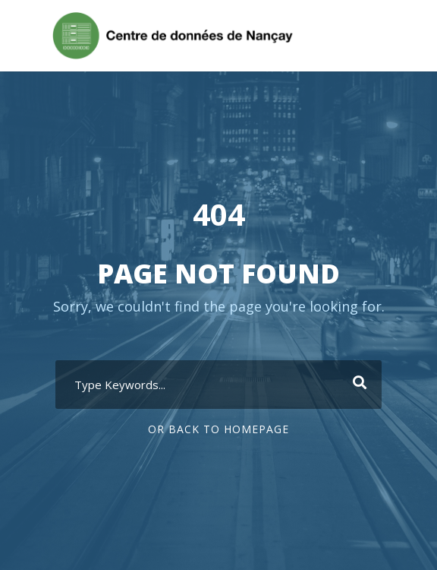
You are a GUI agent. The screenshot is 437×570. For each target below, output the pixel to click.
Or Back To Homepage (218, 429)
